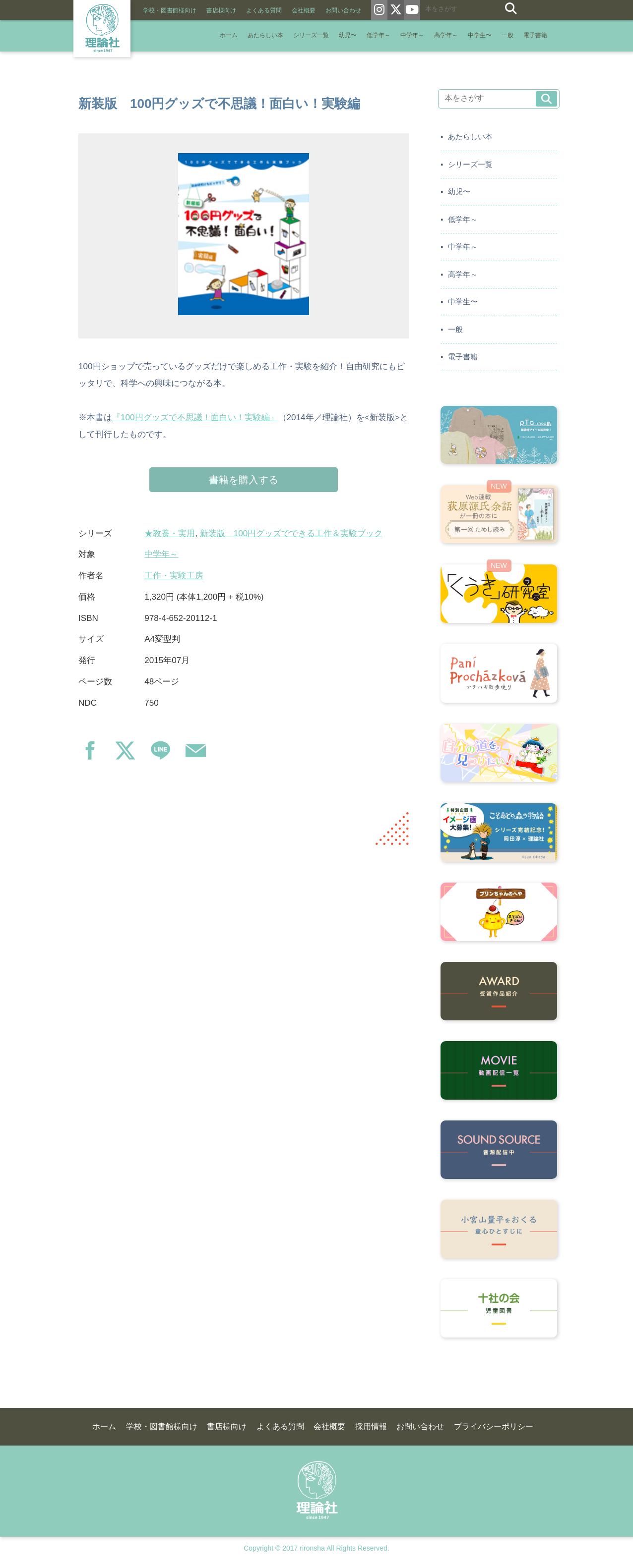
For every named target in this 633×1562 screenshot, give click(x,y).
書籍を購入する (243, 479)
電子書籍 (535, 35)
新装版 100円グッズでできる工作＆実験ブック (291, 533)
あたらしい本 (265, 35)
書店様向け (221, 10)
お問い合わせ (343, 10)
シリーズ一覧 (311, 35)
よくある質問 (264, 10)
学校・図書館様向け (169, 10)
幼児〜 (348, 35)
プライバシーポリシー (493, 1426)
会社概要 (304, 10)
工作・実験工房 (173, 575)
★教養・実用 (169, 533)
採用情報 (371, 1426)
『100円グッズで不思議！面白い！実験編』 (195, 417)
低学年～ (378, 35)
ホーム (229, 35)
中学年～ (412, 35)
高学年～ (446, 35)
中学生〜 (480, 35)
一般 (507, 35)
